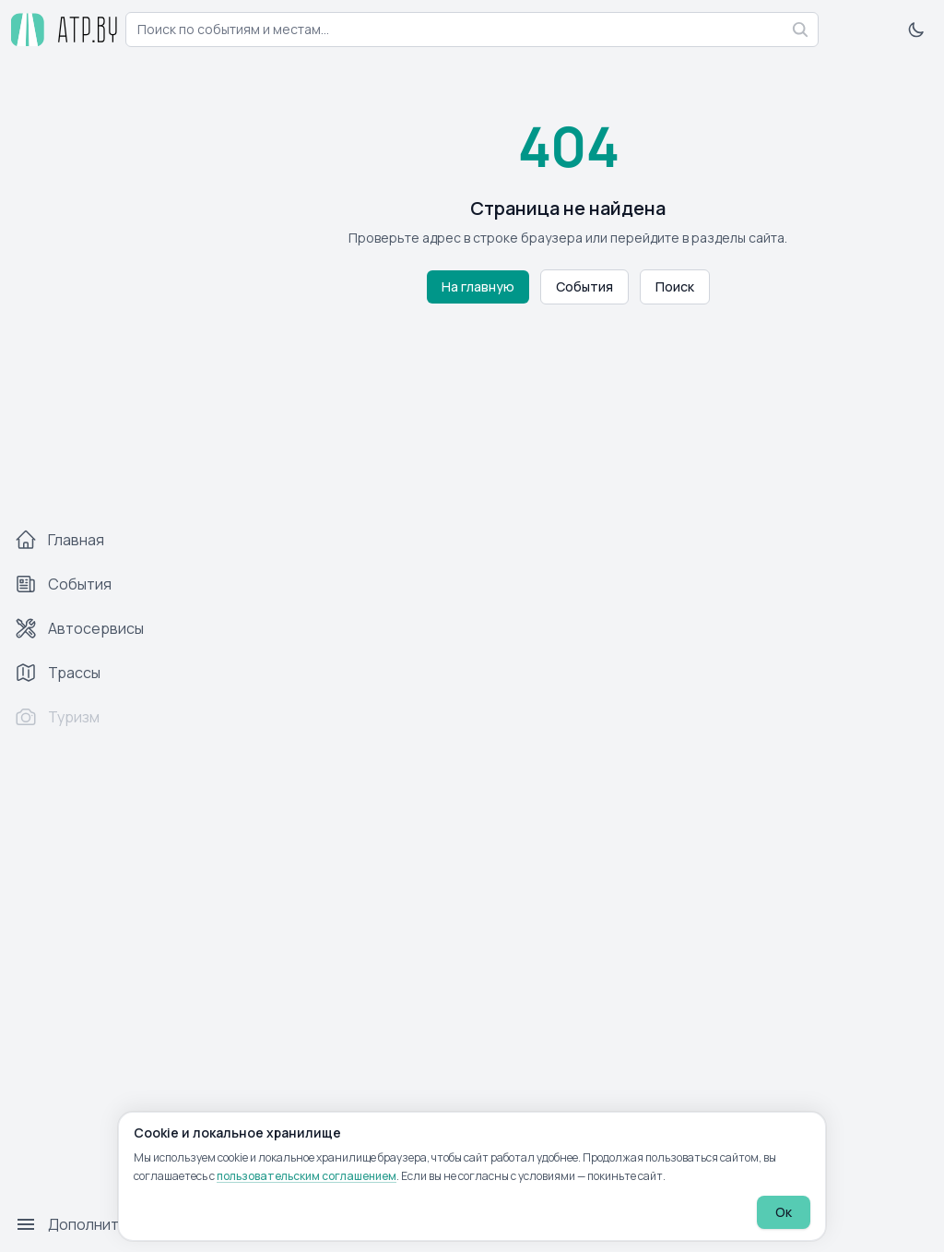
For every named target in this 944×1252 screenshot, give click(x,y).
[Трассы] (95, 672)
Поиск (674, 286)
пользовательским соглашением (306, 1176)
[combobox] (472, 29)
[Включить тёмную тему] (916, 29)
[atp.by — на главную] (59, 29)
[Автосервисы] (95, 628)
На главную (478, 286)
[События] (95, 584)
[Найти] (800, 29)
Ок (783, 1212)
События (584, 286)
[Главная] (95, 539)
